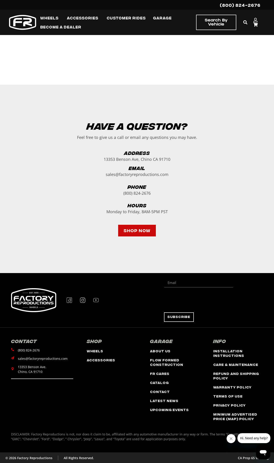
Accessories (101, 360)
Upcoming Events (169, 410)
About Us (160, 351)
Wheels (95, 351)
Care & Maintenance (235, 364)
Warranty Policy (232, 387)
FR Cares (159, 373)
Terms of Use (228, 396)
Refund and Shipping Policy (236, 376)
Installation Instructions (228, 353)
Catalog (159, 382)
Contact (160, 391)
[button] (245, 22)
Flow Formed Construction (166, 362)
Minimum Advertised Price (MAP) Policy (235, 416)
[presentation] (198, 300)
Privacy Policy (229, 405)
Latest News (164, 400)
